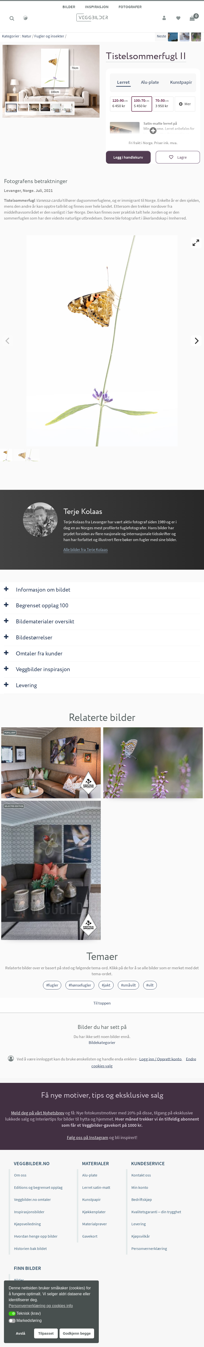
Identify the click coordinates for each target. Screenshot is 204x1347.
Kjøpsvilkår (140, 1236)
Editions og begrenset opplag (38, 1187)
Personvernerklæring (149, 1248)
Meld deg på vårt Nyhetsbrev (37, 1113)
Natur (26, 36)
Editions (21, 1304)
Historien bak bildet (30, 1248)
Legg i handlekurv (128, 157)
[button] (12, 1314)
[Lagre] (178, 157)
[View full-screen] (196, 243)
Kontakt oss (141, 1175)
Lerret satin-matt (96, 1187)
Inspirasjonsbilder (29, 1211)
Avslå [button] (20, 1333)
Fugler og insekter (49, 36)
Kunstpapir (91, 1199)
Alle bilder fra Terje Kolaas (85, 549)
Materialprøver (94, 1223)
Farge (18, 1316)
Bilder (68, 6)
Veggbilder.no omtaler (32, 1199)
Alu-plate (89, 1175)
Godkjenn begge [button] (77, 1333)
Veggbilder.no (31, 1163)
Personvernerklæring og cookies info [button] (41, 1306)
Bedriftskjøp (141, 1199)
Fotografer (130, 6)
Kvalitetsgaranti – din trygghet (156, 1211)
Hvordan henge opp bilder (36, 1236)
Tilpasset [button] (46, 1333)
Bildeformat (24, 1328)
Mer (185, 103)
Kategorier (11, 36)
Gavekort (89, 1236)
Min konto (139, 1187)
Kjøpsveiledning (27, 1223)
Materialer (95, 1163)
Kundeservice (148, 1163)
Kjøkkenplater (94, 1211)
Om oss (20, 1175)
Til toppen (102, 1003)
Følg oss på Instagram (87, 1137)
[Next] (196, 340)
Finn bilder (27, 1268)
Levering (138, 1223)
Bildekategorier (102, 1042)
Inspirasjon (97, 6)
